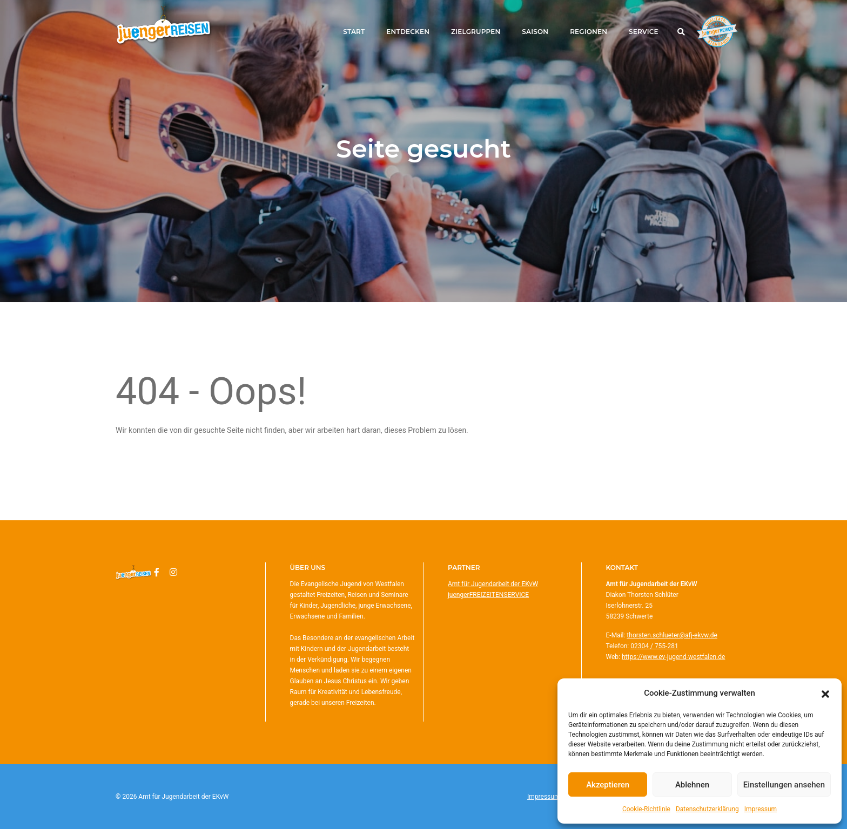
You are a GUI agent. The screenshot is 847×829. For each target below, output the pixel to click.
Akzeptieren (607, 785)
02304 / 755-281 (654, 646)
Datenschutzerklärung (707, 809)
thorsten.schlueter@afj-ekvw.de (672, 635)
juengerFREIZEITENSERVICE (488, 595)
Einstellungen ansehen (784, 785)
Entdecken (396, 22)
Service (632, 22)
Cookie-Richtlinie (646, 809)
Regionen (576, 22)
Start (342, 22)
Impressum (760, 809)
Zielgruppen (463, 22)
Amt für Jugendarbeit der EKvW (493, 584)
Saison (523, 22)
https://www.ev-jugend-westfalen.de (673, 657)
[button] (825, 693)
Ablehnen (692, 785)
